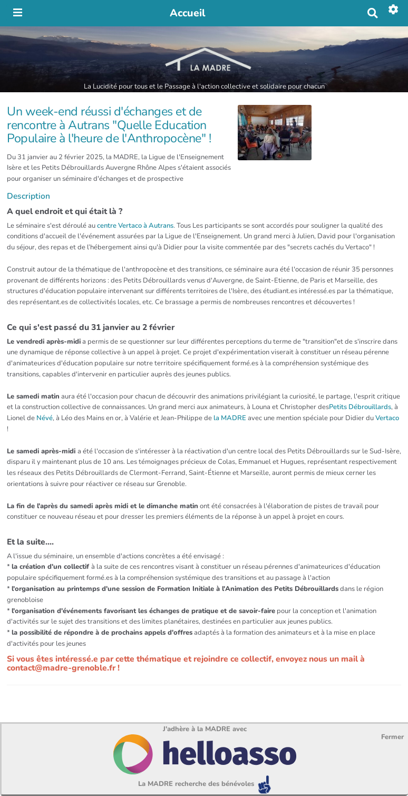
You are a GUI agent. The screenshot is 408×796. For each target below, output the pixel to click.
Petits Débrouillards (360, 407)
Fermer (392, 737)
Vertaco (387, 418)
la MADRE (229, 418)
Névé (44, 418)
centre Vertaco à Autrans (135, 225)
